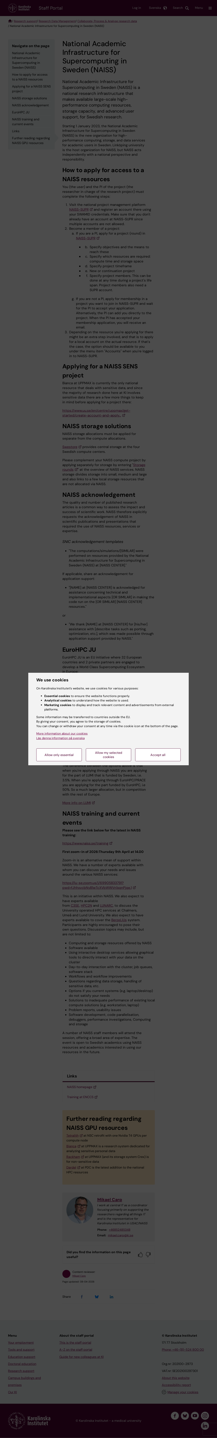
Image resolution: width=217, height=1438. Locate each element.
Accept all (157, 755)
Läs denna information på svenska (60, 738)
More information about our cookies (62, 734)
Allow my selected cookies (108, 755)
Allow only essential (59, 755)
